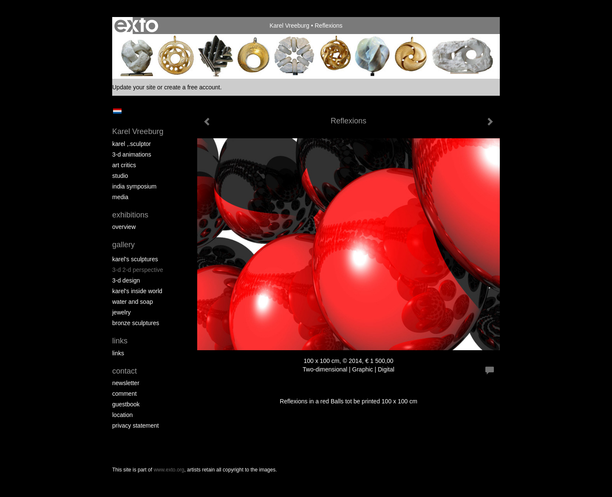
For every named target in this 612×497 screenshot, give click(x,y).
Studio (120, 175)
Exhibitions (130, 215)
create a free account (192, 87)
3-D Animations (131, 154)
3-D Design (126, 280)
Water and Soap (132, 301)
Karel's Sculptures (135, 259)
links (118, 353)
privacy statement (135, 425)
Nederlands (117, 111)
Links (120, 341)
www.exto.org (168, 470)
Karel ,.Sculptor (131, 143)
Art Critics (124, 165)
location (122, 414)
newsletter (125, 383)
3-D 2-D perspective (137, 269)
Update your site (134, 87)
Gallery (123, 244)
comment (124, 393)
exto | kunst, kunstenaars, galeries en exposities (136, 25)
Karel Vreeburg (289, 25)
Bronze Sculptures (135, 323)
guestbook (126, 404)
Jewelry (121, 312)
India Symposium (134, 186)
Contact (124, 371)
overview (124, 226)
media (120, 197)
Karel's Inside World (137, 291)
